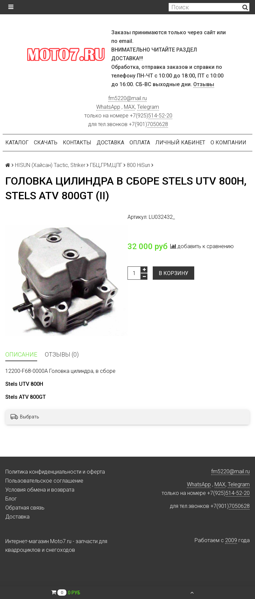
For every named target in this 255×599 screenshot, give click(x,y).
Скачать (45, 142)
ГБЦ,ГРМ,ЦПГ (106, 165)
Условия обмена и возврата (39, 490)
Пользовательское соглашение (44, 481)
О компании (228, 142)
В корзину (173, 273)
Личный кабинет (180, 142)
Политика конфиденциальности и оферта (55, 472)
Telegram (148, 107)
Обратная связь (24, 508)
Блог (11, 499)
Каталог (17, 142)
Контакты (77, 142)
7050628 (157, 124)
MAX (129, 107)
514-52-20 (160, 115)
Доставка (110, 142)
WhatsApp (108, 107)
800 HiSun (138, 165)
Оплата (139, 142)
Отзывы (203, 84)
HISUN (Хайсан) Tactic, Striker (50, 165)
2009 (231, 540)
